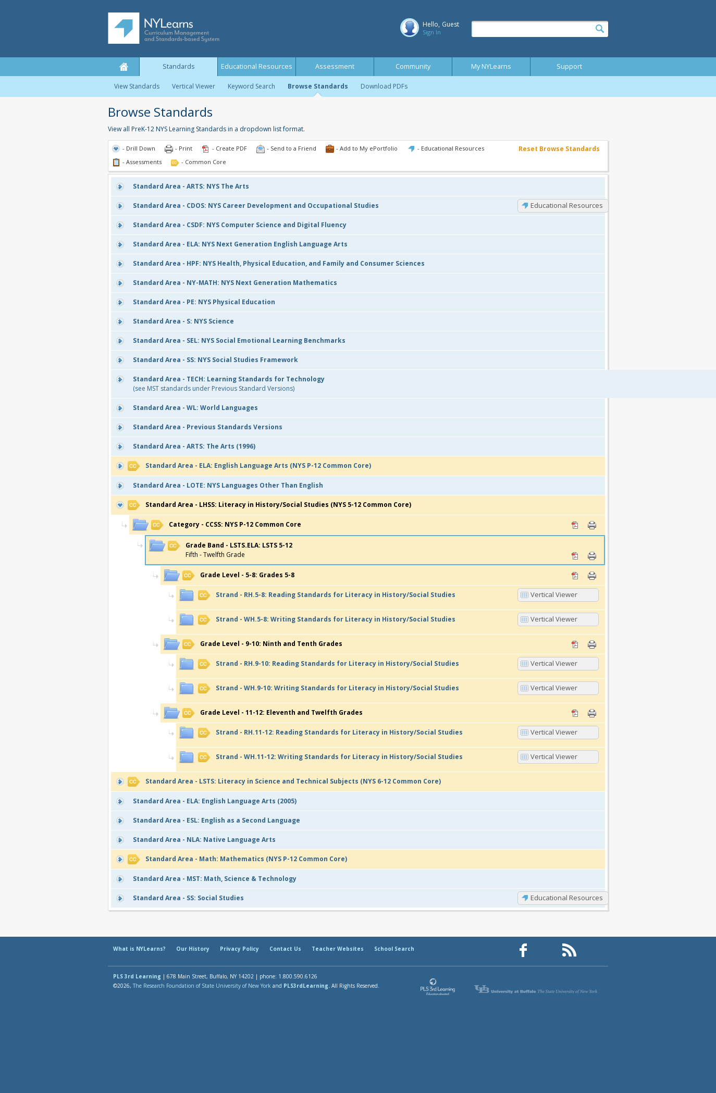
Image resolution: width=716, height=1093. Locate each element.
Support (569, 66)
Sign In (432, 32)
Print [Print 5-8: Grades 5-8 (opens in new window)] (592, 575)
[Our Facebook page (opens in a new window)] (523, 950)
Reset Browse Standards (559, 148)
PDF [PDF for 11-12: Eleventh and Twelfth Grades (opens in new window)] (575, 713)
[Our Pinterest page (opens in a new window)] (546, 950)
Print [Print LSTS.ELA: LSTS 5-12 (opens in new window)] (592, 556)
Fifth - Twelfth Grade (230, 550)
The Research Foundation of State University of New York (202, 985)
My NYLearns (491, 66)
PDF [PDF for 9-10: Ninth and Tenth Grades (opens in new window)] (575, 644)
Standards (179, 66)
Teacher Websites (338, 948)
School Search (394, 948)
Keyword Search (251, 86)
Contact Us (285, 948)
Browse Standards (318, 86)
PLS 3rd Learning (137, 976)
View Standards (136, 86)
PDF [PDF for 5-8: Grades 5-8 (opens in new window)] (575, 575)
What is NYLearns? (139, 948)
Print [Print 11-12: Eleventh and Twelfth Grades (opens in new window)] (592, 713)
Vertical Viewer (193, 86)
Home (123, 66)
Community (413, 66)
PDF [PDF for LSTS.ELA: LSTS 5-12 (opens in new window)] (575, 556)
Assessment (334, 66)
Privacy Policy (239, 948)
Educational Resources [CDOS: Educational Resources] (566, 205)
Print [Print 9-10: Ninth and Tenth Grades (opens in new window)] (592, 644)
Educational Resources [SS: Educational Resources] (566, 897)
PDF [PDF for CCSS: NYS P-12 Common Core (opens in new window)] (575, 525)
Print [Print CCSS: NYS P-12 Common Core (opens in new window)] (592, 525)
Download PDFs (384, 86)
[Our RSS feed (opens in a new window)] (569, 950)
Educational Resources (256, 66)
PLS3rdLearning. (306, 985)
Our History (192, 948)
